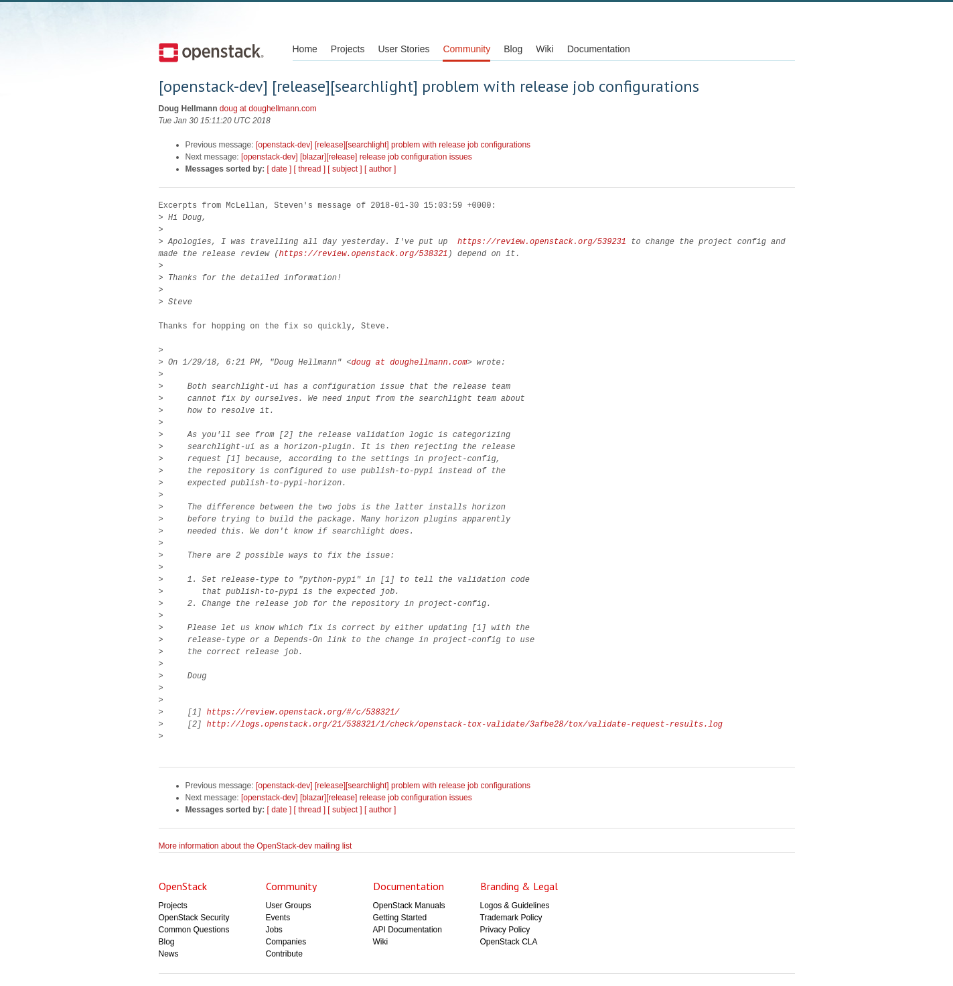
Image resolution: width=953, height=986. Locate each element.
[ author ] (380, 169)
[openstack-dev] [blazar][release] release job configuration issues (356, 157)
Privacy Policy (505, 929)
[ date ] (279, 169)
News (169, 954)
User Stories (403, 49)
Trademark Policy (511, 917)
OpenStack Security (194, 917)
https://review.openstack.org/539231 (541, 241)
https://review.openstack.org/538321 (363, 253)
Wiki (544, 49)
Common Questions (194, 929)
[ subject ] (344, 169)
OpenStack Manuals (409, 905)
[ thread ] (309, 169)
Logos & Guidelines (515, 905)
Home (305, 49)
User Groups (288, 905)
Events (278, 917)
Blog (513, 49)
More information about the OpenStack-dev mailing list (255, 846)
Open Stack (211, 52)
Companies (286, 941)
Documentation (598, 49)
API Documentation (407, 929)
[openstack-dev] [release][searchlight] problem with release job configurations (393, 144)
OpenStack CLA (509, 941)
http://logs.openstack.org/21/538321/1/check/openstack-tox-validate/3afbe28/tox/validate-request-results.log (465, 724)
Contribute (284, 954)
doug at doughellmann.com (268, 108)
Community (466, 49)
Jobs (274, 929)
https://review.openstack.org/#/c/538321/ (303, 712)
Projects (348, 49)
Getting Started (400, 917)
